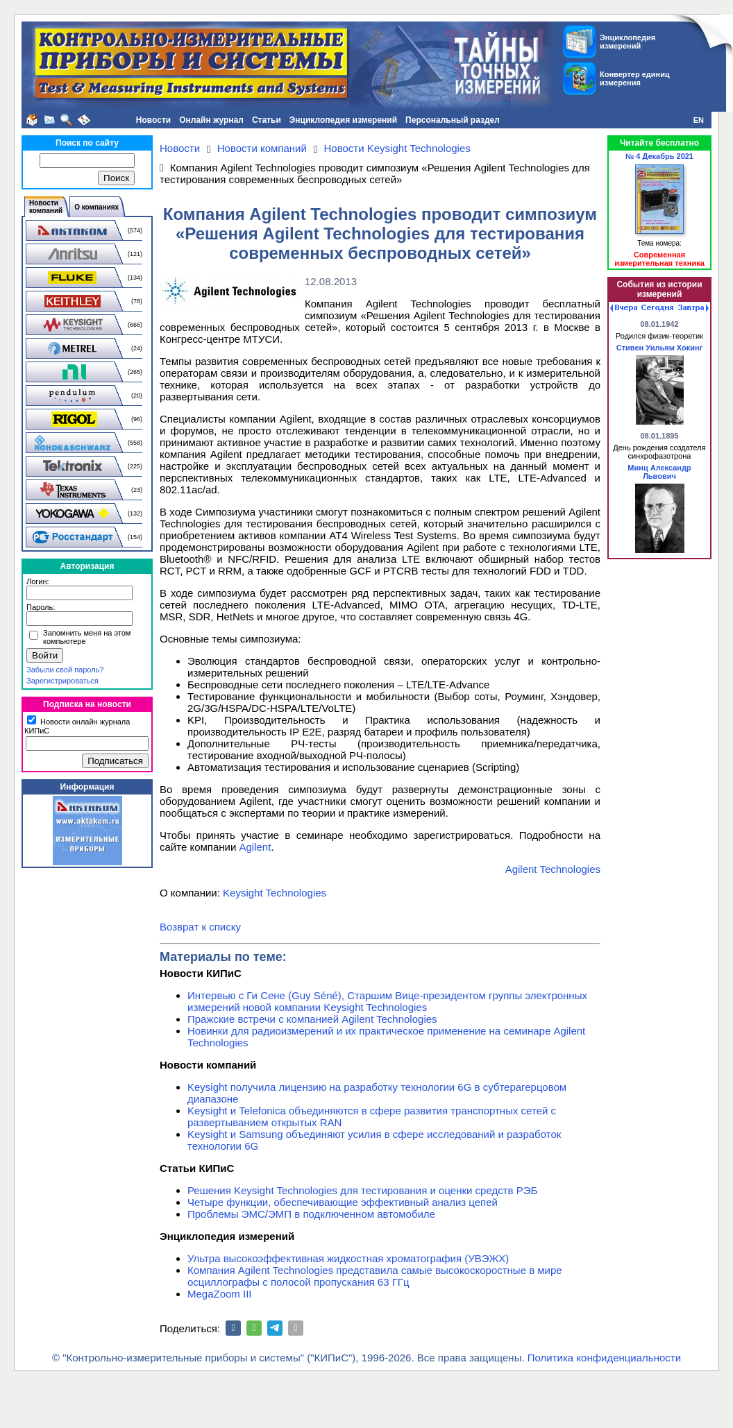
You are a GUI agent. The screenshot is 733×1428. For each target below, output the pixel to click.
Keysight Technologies (274, 893)
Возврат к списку (200, 927)
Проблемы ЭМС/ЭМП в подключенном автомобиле (311, 1214)
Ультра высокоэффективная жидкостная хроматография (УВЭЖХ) (348, 1258)
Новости (153, 120)
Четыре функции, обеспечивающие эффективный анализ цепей (342, 1202)
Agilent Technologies (552, 869)
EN (698, 120)
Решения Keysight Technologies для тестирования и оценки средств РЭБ (362, 1190)
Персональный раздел (452, 120)
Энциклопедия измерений (343, 120)
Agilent (255, 847)
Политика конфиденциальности (604, 1357)
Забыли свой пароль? (64, 669)
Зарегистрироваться (62, 681)
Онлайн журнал (211, 120)
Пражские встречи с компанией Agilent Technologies (312, 1019)
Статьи (266, 120)
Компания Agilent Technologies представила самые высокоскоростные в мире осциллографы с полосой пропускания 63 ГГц (374, 1276)
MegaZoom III (219, 1294)
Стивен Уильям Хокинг (659, 347)
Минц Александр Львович (659, 472)
